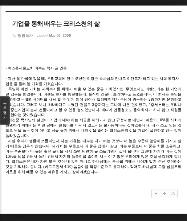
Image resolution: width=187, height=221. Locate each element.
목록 (5, 110)
